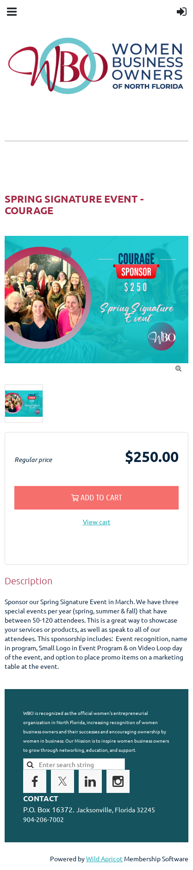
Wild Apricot (104, 858)
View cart (97, 521)
